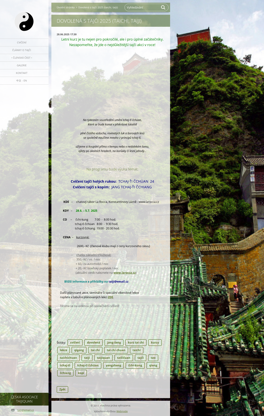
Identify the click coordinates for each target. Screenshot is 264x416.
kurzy (155, 342)
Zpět (62, 389)
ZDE (110, 297)
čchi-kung (135, 365)
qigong (79, 350)
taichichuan (68, 358)
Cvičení (21, 42)
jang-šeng (114, 342)
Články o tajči (21, 50)
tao (153, 358)
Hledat (163, 7)
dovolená (93, 342)
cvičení (75, 342)
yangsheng (113, 365)
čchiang (65, 373)
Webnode (122, 411)
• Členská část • (21, 57)
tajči (140, 358)
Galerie (22, 65)
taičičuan (123, 358)
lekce (63, 350)
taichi (137, 350)
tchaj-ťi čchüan (88, 365)
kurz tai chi (136, 342)
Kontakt (21, 73)
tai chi (95, 350)
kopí (81, 373)
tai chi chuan (116, 350)
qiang (153, 365)
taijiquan (103, 358)
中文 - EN (21, 80)
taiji (87, 358)
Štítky (61, 343)
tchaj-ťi (65, 365)
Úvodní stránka (66, 7)
